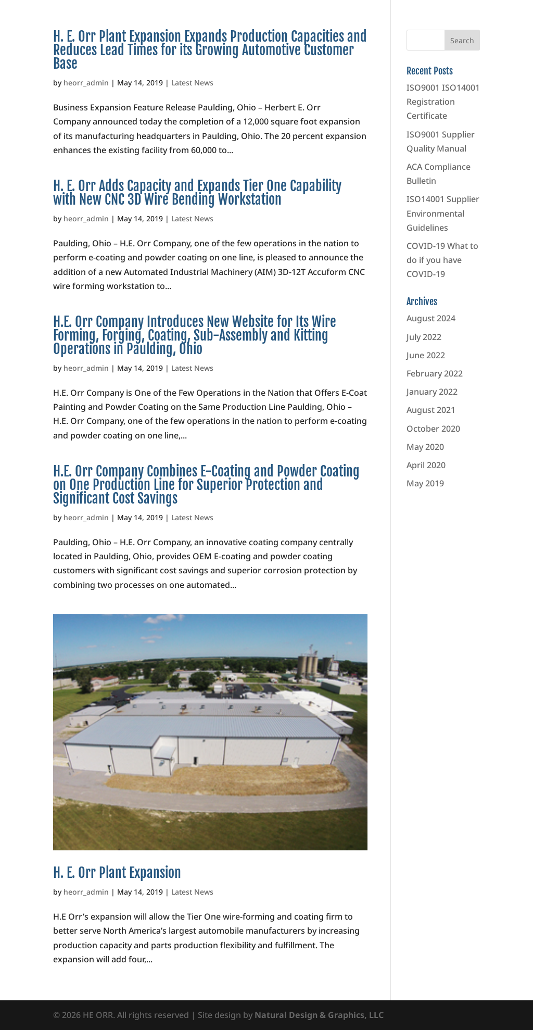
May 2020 (425, 447)
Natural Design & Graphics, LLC (319, 1015)
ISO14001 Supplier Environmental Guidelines (443, 213)
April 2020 (426, 465)
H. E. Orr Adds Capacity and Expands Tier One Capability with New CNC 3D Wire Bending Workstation (197, 193)
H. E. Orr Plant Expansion (117, 872)
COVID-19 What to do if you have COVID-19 (442, 260)
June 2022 (426, 355)
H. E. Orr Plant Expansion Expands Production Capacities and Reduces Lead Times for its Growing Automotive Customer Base (210, 50)
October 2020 (433, 428)
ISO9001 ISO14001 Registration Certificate (443, 101)
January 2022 (432, 391)
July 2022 (424, 337)
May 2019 (425, 483)
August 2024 (431, 318)
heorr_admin (86, 82)
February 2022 (435, 373)
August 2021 (431, 410)
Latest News (192, 82)
